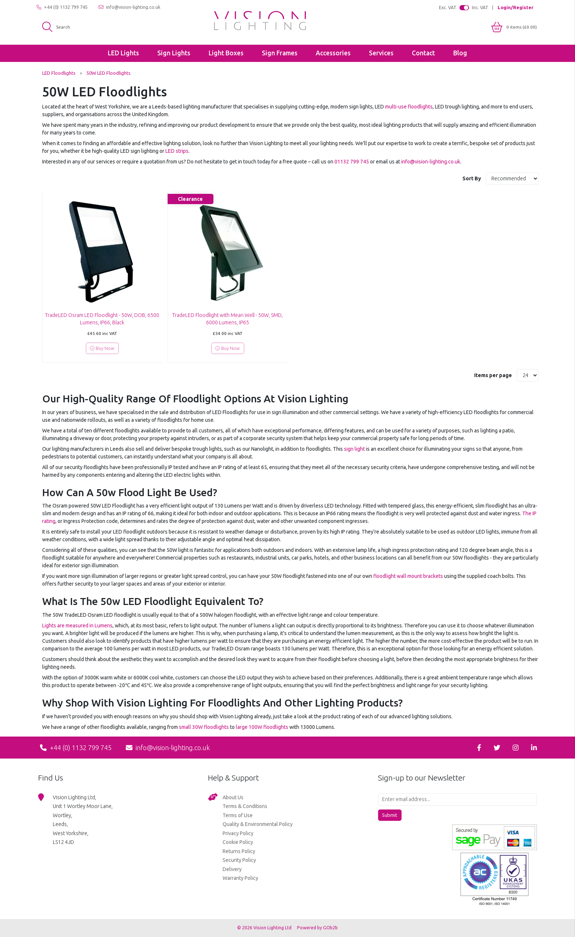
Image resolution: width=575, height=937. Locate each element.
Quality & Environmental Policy (258, 824)
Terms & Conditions (245, 806)
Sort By (472, 178)
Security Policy (239, 860)
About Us (233, 797)
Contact (423, 52)
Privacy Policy (238, 833)
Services (381, 52)
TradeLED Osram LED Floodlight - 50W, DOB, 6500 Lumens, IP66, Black (102, 318)
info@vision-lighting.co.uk (129, 7)
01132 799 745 (351, 162)
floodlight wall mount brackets (408, 576)
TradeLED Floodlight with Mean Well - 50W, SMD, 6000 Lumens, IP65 (227, 318)
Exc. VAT (448, 7)
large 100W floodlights (262, 727)
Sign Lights (173, 52)
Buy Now (102, 348)
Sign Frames (279, 52)
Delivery (232, 869)
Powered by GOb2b (317, 927)
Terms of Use (238, 815)
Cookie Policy (238, 842)
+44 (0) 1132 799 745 (62, 7)
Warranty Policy (240, 878)
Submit (389, 815)
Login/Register (515, 7)
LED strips (176, 151)
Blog (460, 52)
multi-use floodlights (409, 107)
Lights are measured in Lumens (77, 625)
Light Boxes (226, 52)
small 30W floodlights (204, 727)
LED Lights (123, 52)
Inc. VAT (480, 7)
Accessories (333, 52)
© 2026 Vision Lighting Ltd (265, 927)
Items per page (493, 375)
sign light (354, 449)
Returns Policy (239, 851)
